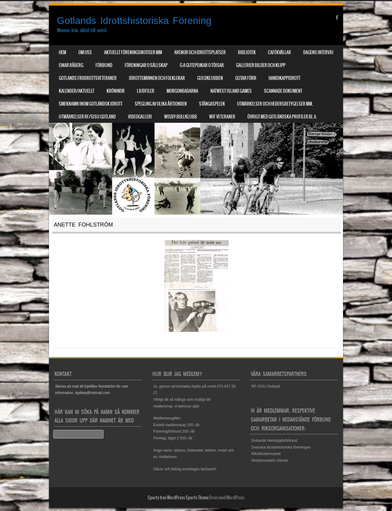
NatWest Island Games (231, 91)
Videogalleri (140, 116)
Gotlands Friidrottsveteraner (88, 78)
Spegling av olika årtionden (161, 103)
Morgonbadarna (182, 91)
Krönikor (116, 91)
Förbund (104, 65)
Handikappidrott (284, 78)
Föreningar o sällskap (146, 65)
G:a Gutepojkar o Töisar (202, 65)
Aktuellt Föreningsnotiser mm (133, 52)
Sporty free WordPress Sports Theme (178, 497)
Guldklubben (210, 78)
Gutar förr (245, 78)
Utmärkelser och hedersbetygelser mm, (275, 103)
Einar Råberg (71, 65)
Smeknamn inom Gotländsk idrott (91, 103)
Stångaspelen (212, 103)
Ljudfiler (145, 91)
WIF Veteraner (222, 116)
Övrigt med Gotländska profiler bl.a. (282, 116)
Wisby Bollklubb (180, 116)
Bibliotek (247, 52)
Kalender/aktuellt (76, 91)
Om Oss (85, 52)
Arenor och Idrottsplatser (200, 52)
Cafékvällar (279, 52)
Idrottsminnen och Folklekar (157, 78)
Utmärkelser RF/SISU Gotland (87, 116)
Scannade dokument (283, 91)
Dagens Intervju (318, 52)
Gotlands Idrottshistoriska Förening (134, 20)
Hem (62, 52)
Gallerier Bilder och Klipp (260, 65)
